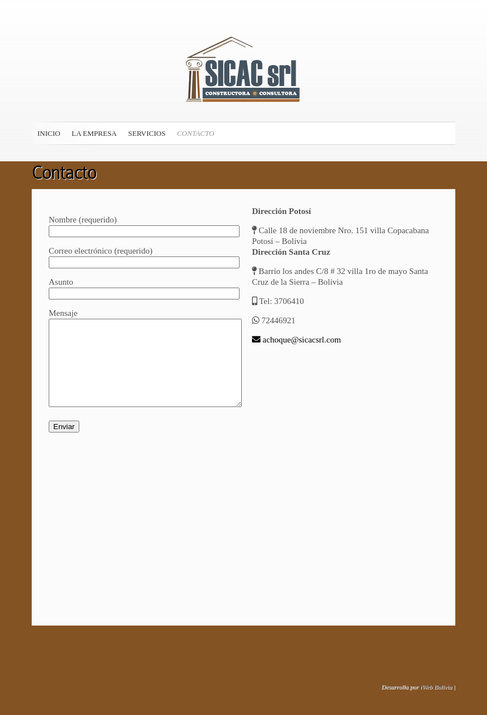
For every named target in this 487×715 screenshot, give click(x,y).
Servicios (146, 133)
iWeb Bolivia (436, 686)
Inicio (48, 133)
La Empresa (94, 133)
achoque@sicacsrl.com (296, 339)
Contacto (195, 133)
